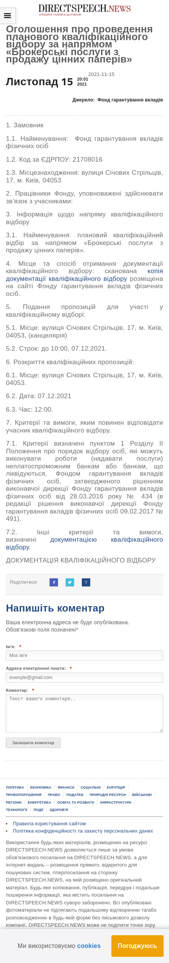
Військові (142, 795)
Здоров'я (59, 810)
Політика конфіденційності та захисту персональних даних (83, 831)
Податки (74, 795)
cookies (89, 946)
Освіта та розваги (75, 802)
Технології (16, 810)
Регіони (14, 802)
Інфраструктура (116, 802)
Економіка (40, 787)
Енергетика (39, 802)
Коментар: (20, 690)
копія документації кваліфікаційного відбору (84, 274)
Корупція (116, 787)
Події (38, 810)
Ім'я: (13, 647)
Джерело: (118, 100)
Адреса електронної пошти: (39, 668)
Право (54, 795)
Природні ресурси (107, 795)
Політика (15, 787)
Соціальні (91, 787)
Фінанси (66, 787)
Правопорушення (23, 795)
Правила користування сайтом (49, 823)
